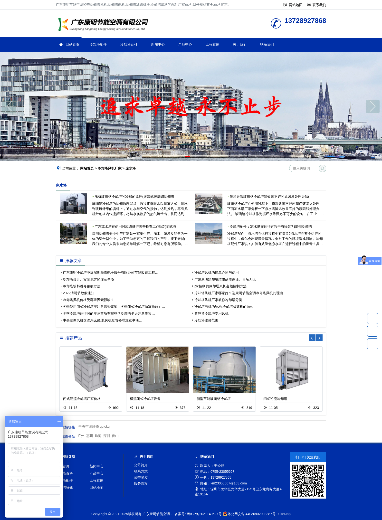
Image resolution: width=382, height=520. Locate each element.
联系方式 (141, 471)
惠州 (89, 436)
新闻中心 (158, 44)
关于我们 (240, 44)
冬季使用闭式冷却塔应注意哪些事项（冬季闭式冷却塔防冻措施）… (114, 307)
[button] (187, 156)
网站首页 (72, 45)
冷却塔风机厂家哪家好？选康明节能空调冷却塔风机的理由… (240, 293)
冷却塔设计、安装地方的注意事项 (88, 279)
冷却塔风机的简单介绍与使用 (216, 272)
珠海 (98, 436)
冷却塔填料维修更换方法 (81, 286)
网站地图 (296, 5)
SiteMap (284, 514)
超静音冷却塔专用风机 (211, 313)
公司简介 (141, 465)
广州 (81, 436)
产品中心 (185, 44)
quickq (105, 426)
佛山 (115, 436)
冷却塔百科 (128, 44)
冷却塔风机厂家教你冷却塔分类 (218, 300)
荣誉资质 (141, 477)
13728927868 (372, 318)
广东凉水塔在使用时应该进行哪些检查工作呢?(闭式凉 (135, 226)
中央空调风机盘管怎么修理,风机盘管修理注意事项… (102, 320)
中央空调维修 (88, 426)
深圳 (106, 436)
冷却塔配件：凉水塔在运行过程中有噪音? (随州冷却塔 (271, 226)
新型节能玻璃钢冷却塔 (214, 399)
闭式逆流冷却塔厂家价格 (82, 399)
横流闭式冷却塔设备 (145, 399)
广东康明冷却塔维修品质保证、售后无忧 (225, 279)
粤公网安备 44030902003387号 (249, 513)
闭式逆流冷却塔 (275, 399)
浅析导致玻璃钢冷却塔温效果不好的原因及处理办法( (269, 197)
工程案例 (212, 44)
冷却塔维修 (64, 488)
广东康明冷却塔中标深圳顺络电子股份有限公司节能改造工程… (110, 272)
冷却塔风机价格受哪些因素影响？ (88, 300)
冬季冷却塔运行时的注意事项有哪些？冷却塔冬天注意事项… (109, 313)
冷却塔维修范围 (206, 320)
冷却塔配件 (98, 44)
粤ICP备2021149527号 (204, 514)
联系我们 (319, 5)
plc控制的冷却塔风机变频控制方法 (220, 286)
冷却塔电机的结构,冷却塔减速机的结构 (223, 307)
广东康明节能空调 (104, 25)
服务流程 (141, 483)
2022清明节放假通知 (78, 293)
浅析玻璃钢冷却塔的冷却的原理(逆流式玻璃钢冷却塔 (134, 197)
